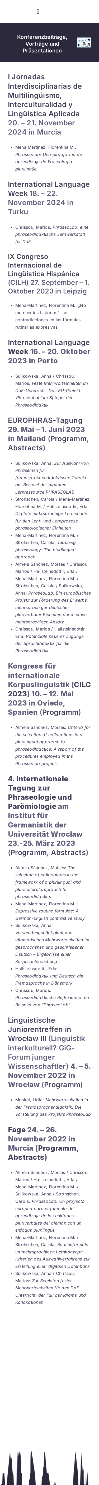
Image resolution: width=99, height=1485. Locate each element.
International (30, 342)
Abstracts (25, 448)
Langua (67, 342)
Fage (17, 1129)
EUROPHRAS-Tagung (45, 420)
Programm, (58, 1148)
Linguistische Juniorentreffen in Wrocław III (39, 1029)
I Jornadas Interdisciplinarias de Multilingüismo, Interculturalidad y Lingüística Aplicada (45, 95)
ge (85, 342)
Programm (68, 438)
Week (18, 351)
